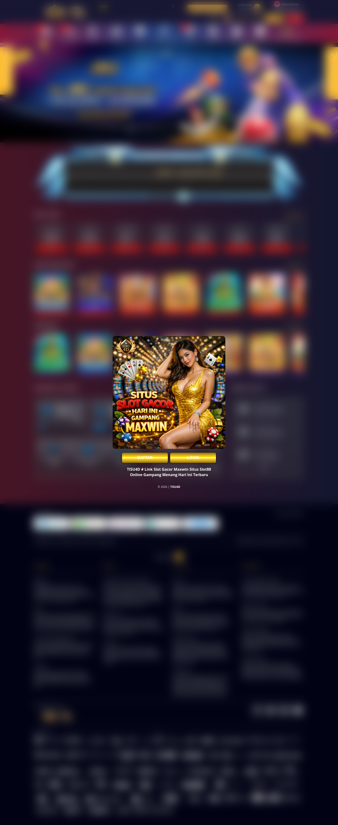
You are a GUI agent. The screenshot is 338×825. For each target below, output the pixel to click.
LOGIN (193, 458)
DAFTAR (145, 458)
